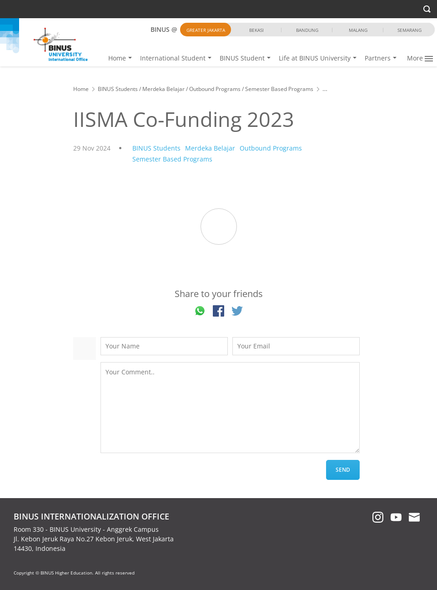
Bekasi (256, 30)
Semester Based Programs (279, 89)
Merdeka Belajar (163, 89)
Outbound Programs (215, 89)
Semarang (409, 30)
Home (155, 58)
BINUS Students (118, 89)
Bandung (307, 30)
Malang (358, 30)
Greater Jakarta (205, 30)
